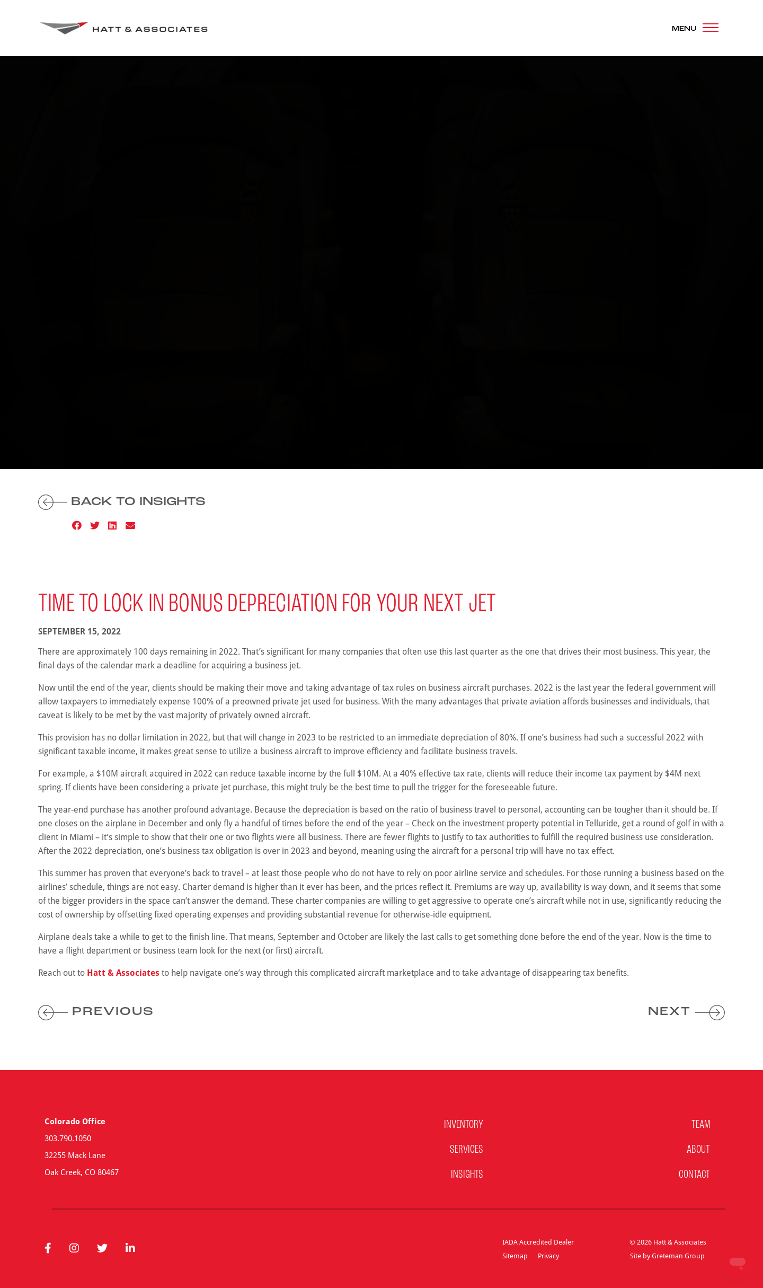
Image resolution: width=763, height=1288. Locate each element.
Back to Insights (122, 502)
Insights (467, 1175)
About (698, 1150)
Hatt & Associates (123, 972)
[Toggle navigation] (695, 28)
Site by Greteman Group (667, 1255)
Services (466, 1150)
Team (700, 1125)
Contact (694, 1175)
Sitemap (515, 1255)
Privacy (548, 1255)
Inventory (463, 1125)
